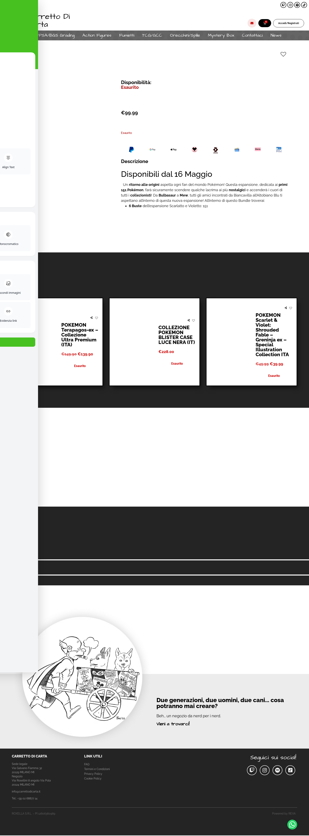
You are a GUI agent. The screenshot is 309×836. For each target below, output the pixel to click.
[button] (283, 54)
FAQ (86, 764)
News (276, 35)
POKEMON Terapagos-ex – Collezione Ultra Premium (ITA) (79, 335)
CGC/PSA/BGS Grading (51, 35)
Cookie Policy (92, 778)
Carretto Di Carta (48, 20)
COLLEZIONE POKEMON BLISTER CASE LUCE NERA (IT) (176, 334)
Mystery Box (221, 35)
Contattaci (252, 35)
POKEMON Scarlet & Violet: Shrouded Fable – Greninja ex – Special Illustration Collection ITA (272, 334)
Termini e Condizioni (97, 769)
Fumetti (126, 35)
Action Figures (96, 35)
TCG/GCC (152, 35)
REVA (292, 813)
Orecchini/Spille (185, 35)
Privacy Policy (93, 773)
